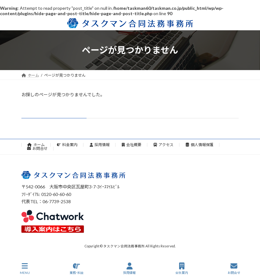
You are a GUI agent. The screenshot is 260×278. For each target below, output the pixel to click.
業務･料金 (77, 269)
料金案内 (67, 144)
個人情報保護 (199, 144)
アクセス (163, 144)
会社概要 (131, 144)
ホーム (36, 144)
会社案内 (181, 269)
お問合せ (37, 148)
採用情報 (100, 144)
